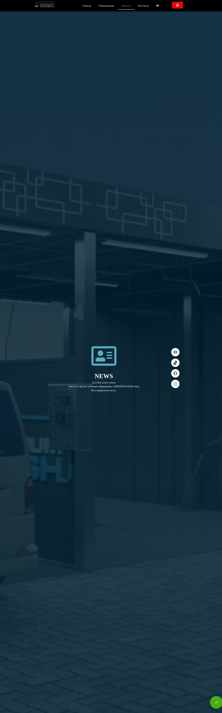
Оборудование (106, 5)
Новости (126, 5)
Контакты (143, 5)
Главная (86, 5)
